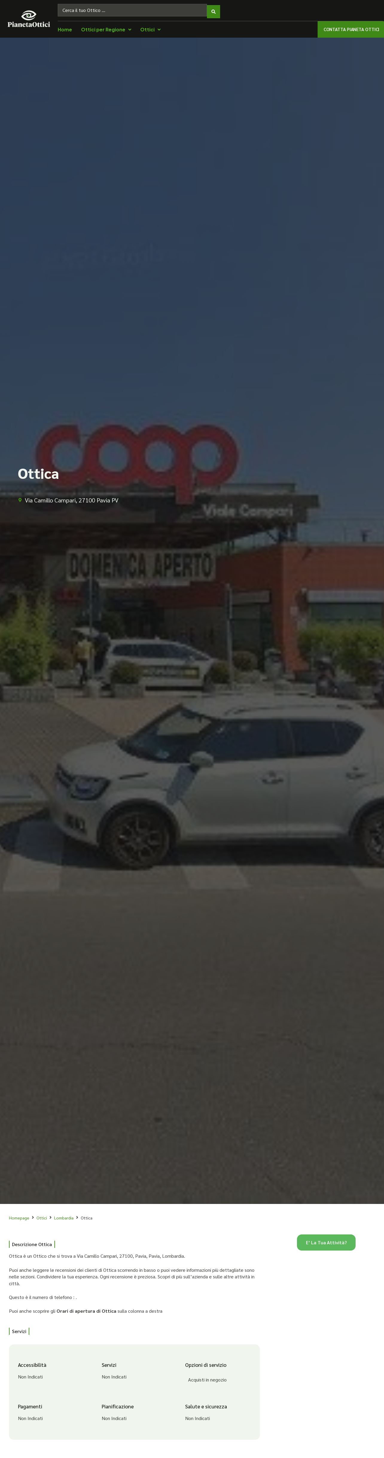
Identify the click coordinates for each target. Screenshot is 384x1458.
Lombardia (64, 1214)
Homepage (19, 1214)
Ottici (41, 1214)
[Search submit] (213, 8)
